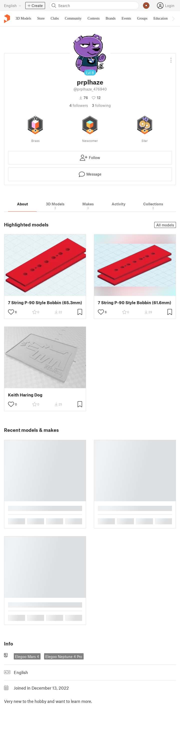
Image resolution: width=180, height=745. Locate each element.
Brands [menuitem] (111, 18)
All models (165, 225)
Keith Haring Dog (25, 394)
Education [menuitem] (160, 18)
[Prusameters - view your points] (146, 5)
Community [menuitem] (73, 18)
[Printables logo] (7, 18)
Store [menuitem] (41, 18)
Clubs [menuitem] (55, 18)
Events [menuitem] (126, 18)
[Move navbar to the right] (173, 18)
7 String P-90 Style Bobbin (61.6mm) (134, 302)
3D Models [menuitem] (23, 18)
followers (78, 105)
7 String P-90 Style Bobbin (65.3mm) (45, 302)
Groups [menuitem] (142, 18)
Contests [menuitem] (94, 18)
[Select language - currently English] (12, 5)
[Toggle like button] (11, 312)
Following (101, 105)
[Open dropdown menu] (171, 58)
